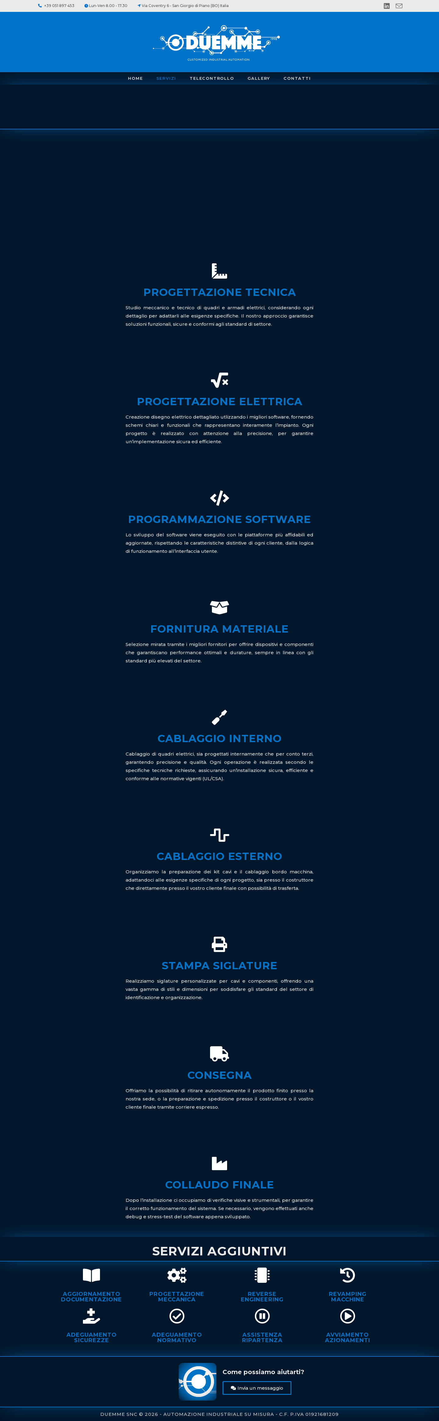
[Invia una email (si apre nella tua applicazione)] (399, 6)
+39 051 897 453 (59, 5)
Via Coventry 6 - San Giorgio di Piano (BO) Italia (185, 5)
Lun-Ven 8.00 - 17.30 (108, 5)
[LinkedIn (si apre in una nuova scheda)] (390, 6)
